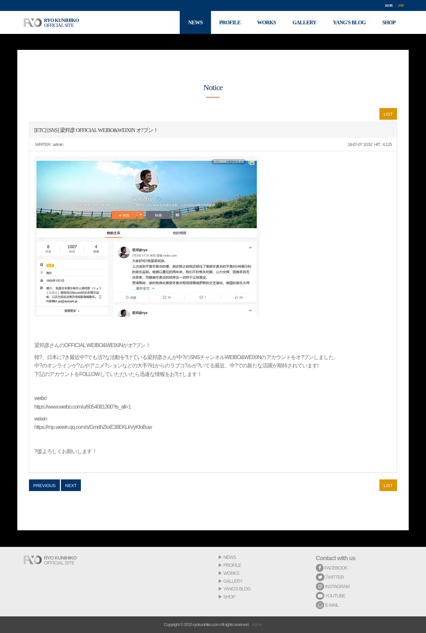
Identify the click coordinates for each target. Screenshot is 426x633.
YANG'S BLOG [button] (349, 22)
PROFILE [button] (229, 22)
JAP (401, 5)
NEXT (71, 485)
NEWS (229, 557)
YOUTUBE (330, 595)
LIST (388, 114)
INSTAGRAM (332, 586)
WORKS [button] (266, 22)
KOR (388, 5)
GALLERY (232, 581)
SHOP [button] (388, 22)
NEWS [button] (195, 22)
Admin (257, 624)
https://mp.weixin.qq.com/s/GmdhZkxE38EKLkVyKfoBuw (93, 427)
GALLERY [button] (305, 22)
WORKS (231, 573)
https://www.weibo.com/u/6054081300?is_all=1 (82, 407)
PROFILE (232, 565)
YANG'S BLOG (237, 588)
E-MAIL (327, 605)
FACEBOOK (331, 567)
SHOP (229, 596)
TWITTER (330, 577)
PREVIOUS (44, 485)
